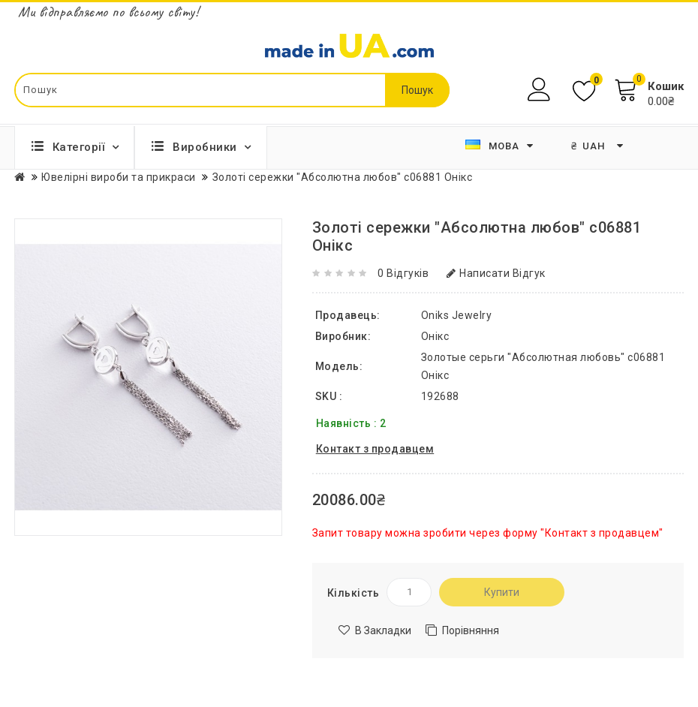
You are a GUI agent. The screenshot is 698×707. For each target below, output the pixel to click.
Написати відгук (496, 273)
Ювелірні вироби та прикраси (118, 177)
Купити (501, 592)
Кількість (353, 593)
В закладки (383, 630)
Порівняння (470, 630)
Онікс (435, 336)
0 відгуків (403, 273)
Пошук (417, 90)
